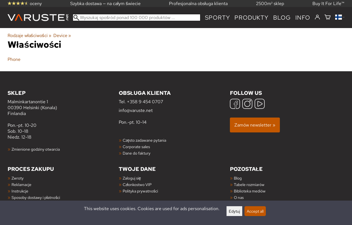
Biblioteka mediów (250, 191)
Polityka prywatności (140, 191)
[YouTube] (260, 104)
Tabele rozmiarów (249, 184)
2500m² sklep (270, 3)
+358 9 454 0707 (145, 102)
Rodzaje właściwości (29, 35)
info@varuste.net (136, 110)
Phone (14, 59)
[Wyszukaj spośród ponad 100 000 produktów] (136, 17)
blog (282, 17)
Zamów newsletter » (254, 125)
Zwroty (18, 178)
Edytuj (234, 211)
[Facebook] (235, 104)
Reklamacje (21, 184)
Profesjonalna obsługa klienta (198, 3)
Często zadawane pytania (144, 140)
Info (302, 17)
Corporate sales (136, 146)
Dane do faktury (136, 153)
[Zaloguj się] (317, 17)
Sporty (217, 17)
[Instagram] (247, 104)
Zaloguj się (132, 178)
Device (62, 35)
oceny (25, 3)
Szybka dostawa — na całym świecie (105, 3)
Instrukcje (20, 191)
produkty (251, 17)
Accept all (255, 211)
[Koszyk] (327, 17)
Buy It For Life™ (328, 3)
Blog (238, 178)
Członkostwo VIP (137, 184)
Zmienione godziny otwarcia (36, 149)
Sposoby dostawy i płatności (36, 197)
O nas (239, 197)
